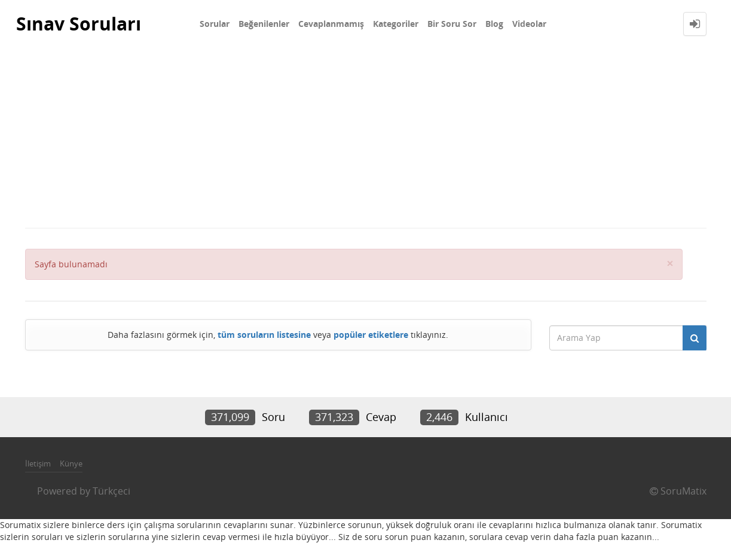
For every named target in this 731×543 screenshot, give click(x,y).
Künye (71, 463)
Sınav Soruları (78, 23)
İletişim (38, 463)
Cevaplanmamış (331, 23)
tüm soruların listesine (264, 334)
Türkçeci (111, 491)
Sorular (215, 23)
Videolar (529, 23)
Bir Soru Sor (451, 23)
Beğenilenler (263, 23)
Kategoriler (395, 23)
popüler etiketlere (371, 334)
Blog (494, 23)
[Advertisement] (365, 137)
